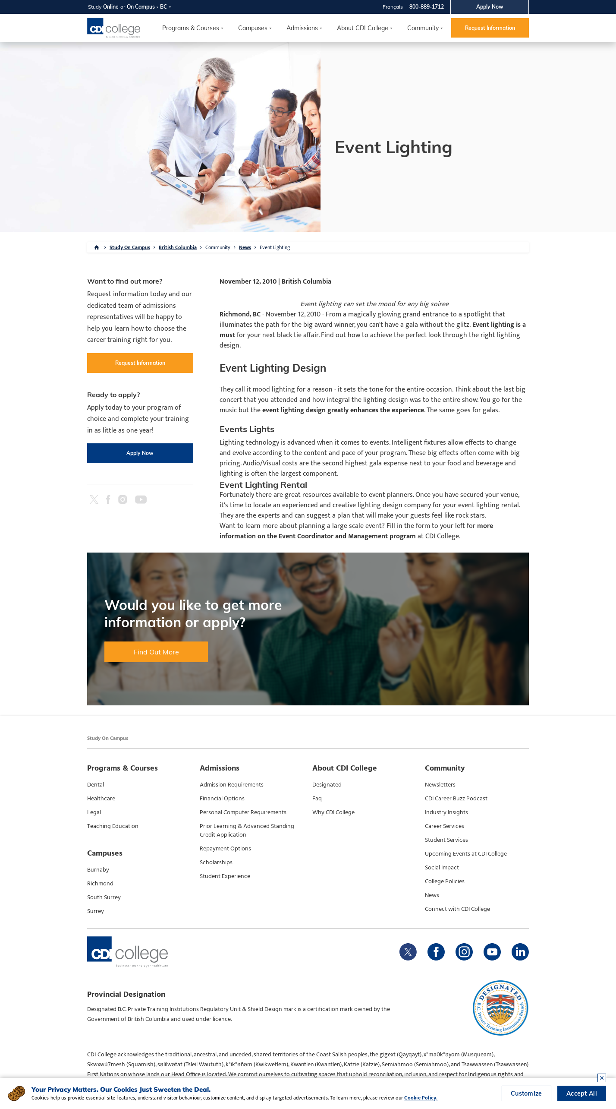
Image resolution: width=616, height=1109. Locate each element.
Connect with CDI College (457, 909)
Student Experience (225, 876)
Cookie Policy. (420, 1097)
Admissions (302, 28)
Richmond (100, 883)
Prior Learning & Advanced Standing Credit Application (247, 830)
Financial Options (222, 798)
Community (423, 28)
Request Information (490, 28)
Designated (327, 784)
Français (393, 6)
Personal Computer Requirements (243, 812)
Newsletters (440, 784)
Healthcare (101, 798)
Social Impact (442, 867)
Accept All (581, 1093)
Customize (526, 1093)
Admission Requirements (232, 784)
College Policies (445, 881)
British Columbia (178, 247)
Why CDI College (333, 812)
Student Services (446, 840)
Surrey (95, 911)
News (245, 247)
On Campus (141, 6)
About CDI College (362, 28)
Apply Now (489, 6)
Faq (317, 798)
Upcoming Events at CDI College (466, 854)
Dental (95, 784)
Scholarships (216, 862)
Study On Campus (130, 247)
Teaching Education (112, 826)
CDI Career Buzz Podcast (456, 798)
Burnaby (98, 870)
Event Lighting (275, 247)
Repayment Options (225, 848)
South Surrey (104, 897)
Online (111, 6)
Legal (94, 812)
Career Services (444, 826)
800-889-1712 (426, 6)
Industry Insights (446, 812)
